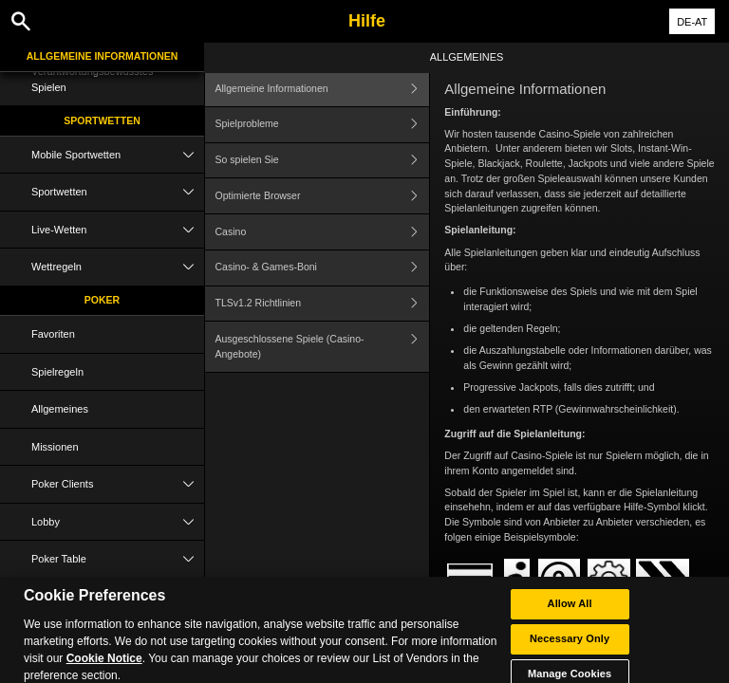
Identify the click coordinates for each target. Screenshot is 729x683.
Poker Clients (117, 484)
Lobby (117, 522)
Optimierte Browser (322, 195)
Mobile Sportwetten (117, 155)
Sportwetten (102, 120)
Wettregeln (117, 267)
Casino (322, 231)
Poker (102, 299)
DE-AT (692, 22)
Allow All (570, 613)
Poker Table (117, 559)
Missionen (55, 446)
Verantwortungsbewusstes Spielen (92, 79)
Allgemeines (59, 409)
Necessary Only (569, 649)
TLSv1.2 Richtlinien (322, 304)
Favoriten (53, 334)
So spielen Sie (322, 160)
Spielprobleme (322, 124)
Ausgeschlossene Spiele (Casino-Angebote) (322, 347)
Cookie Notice (104, 668)
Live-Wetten (117, 230)
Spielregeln (57, 372)
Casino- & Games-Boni (322, 268)
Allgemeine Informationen (102, 56)
